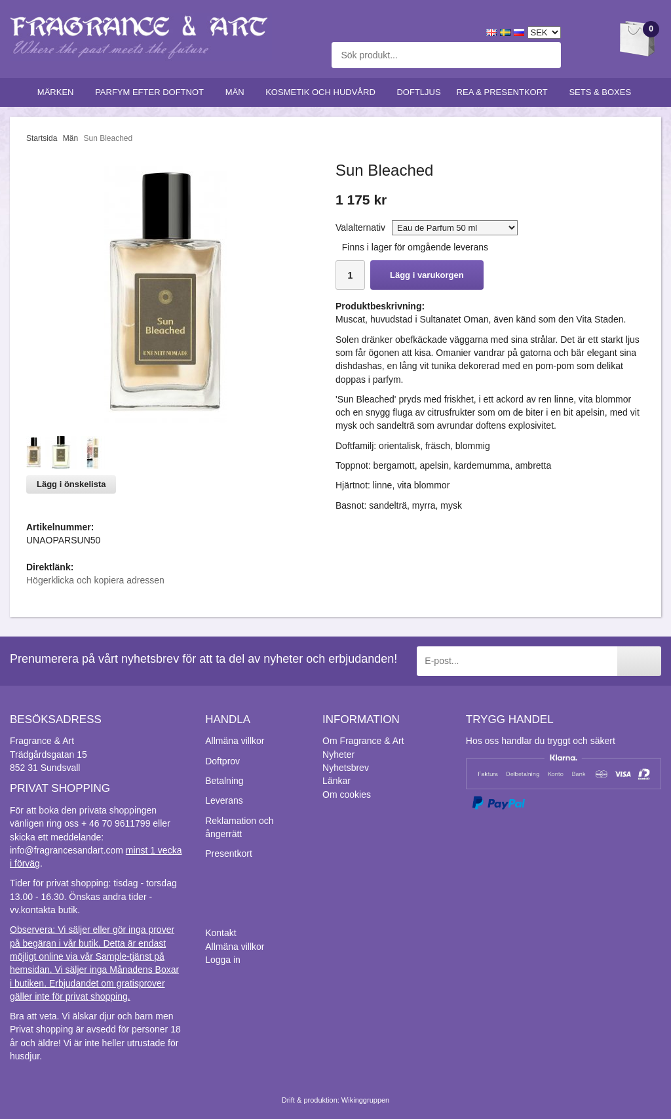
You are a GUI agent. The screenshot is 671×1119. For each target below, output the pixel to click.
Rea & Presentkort (505, 92)
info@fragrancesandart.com (66, 850)
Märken (58, 92)
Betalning (224, 780)
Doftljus (418, 92)
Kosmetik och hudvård (323, 92)
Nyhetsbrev (345, 767)
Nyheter (338, 754)
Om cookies (346, 794)
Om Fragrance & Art (363, 741)
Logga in (222, 959)
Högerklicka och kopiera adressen (95, 580)
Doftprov (222, 761)
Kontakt (220, 933)
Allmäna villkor (234, 741)
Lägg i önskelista (71, 484)
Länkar (336, 780)
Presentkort (228, 853)
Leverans (224, 800)
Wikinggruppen (365, 1100)
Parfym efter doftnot (152, 92)
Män (237, 92)
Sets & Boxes (602, 92)
